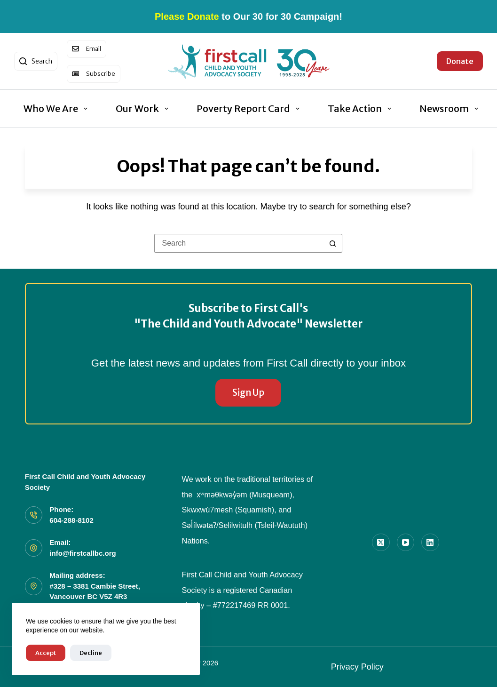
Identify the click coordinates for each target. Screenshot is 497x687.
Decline (90, 653)
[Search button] (332, 243)
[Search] (35, 61)
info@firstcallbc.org (82, 553)
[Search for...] (238, 243)
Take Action (361, 108)
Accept (45, 653)
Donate (459, 61)
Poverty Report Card (250, 108)
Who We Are (57, 108)
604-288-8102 (71, 520)
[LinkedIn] (430, 542)
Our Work (144, 108)
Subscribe (100, 74)
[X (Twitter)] (381, 542)
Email (93, 49)
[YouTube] (406, 542)
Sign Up (248, 392)
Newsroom (450, 108)
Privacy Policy (357, 666)
